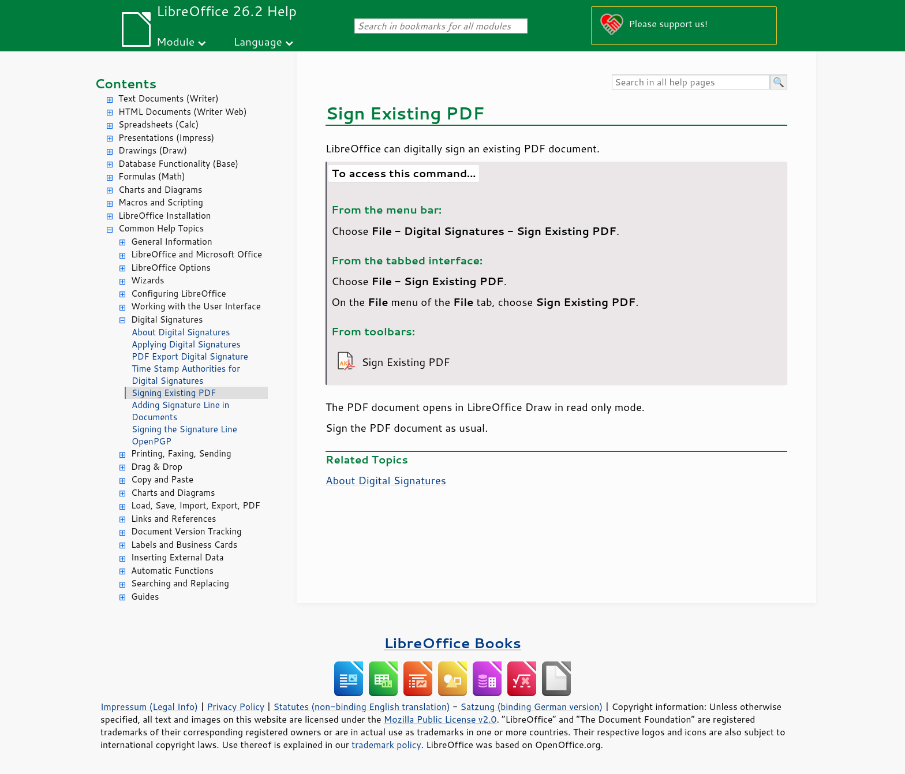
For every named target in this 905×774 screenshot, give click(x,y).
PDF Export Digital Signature (190, 356)
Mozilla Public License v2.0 (440, 719)
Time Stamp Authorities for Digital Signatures (186, 374)
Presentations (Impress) (166, 138)
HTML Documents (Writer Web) (182, 112)
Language (258, 41)
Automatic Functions (172, 570)
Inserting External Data (177, 557)
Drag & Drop (156, 467)
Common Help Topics (161, 228)
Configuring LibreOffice (178, 293)
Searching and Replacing (180, 583)
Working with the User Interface (196, 306)
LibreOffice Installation (164, 216)
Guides (145, 596)
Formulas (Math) (151, 176)
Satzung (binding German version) (532, 706)
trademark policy (386, 744)
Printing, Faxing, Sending (181, 453)
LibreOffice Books (452, 643)
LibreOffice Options (171, 267)
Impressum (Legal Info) (149, 706)
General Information (171, 241)
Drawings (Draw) (152, 150)
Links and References (173, 519)
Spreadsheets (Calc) (158, 124)
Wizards (147, 280)
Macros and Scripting (160, 202)
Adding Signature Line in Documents (180, 411)
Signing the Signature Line (184, 429)
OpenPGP (151, 441)
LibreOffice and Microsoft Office (196, 254)
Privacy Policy (235, 706)
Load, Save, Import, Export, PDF (195, 505)
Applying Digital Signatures (186, 344)
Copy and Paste (162, 479)
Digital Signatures (167, 319)
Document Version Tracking (186, 531)
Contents (125, 83)
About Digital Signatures (181, 332)
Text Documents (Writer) (168, 98)
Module (175, 41)
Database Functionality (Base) (178, 164)
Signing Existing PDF (174, 393)
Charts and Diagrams (160, 190)
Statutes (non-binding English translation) (361, 706)
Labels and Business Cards (184, 545)
